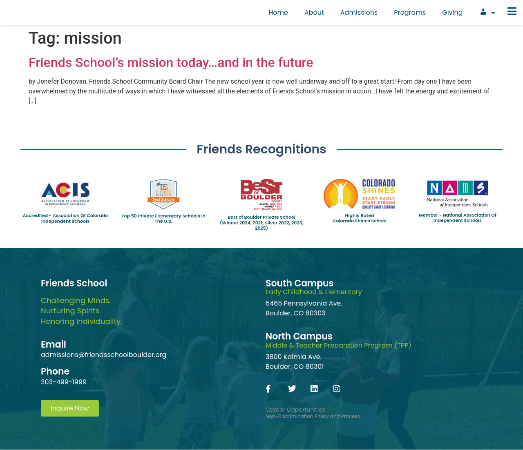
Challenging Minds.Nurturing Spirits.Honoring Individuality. (81, 310)
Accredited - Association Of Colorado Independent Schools (65, 218)
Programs (410, 12)
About (314, 12)
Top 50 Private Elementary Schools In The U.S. (163, 218)
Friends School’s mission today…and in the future (171, 62)
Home (278, 12)
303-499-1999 (64, 382)
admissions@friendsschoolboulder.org (103, 354)
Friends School (74, 283)
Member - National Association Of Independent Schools (457, 218)
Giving (452, 12)
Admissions (359, 12)
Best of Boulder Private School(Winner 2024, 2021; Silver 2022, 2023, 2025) (261, 222)
